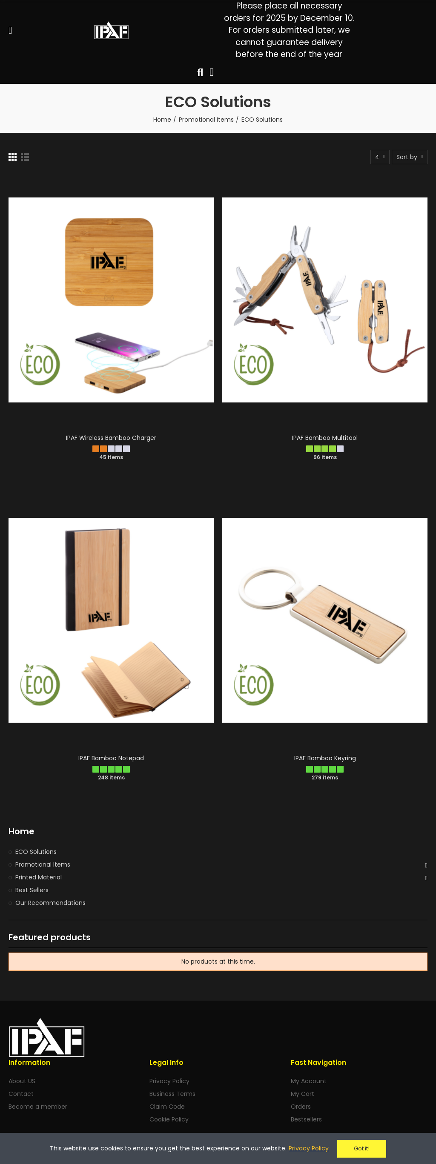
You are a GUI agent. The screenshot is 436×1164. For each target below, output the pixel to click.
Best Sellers (32, 890)
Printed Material (38, 877)
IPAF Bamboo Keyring (325, 758)
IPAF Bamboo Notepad (111, 758)
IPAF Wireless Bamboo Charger (111, 438)
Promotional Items (42, 864)
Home (21, 831)
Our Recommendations (50, 903)
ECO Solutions (36, 851)
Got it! (362, 1148)
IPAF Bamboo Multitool (325, 438)
